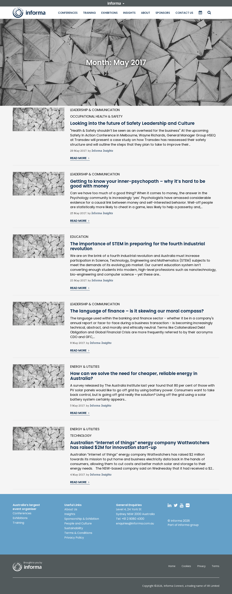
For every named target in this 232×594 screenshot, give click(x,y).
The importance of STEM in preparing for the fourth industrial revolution (137, 246)
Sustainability (73, 528)
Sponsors (163, 13)
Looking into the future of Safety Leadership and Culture (132, 123)
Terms (215, 566)
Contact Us (184, 13)
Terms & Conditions (78, 533)
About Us (70, 509)
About (145, 13)
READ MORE (79, 158)
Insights (129, 13)
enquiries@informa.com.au (135, 523)
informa (116, 3)
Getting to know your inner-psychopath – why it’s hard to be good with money (137, 183)
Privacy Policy (74, 537)
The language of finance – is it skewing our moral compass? (137, 311)
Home (171, 566)
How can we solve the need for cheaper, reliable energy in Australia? (133, 375)
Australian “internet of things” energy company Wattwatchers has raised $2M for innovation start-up (139, 445)
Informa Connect (174, 585)
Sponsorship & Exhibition (81, 519)
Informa (33, 12)
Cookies (186, 566)
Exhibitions (109, 13)
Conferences (68, 13)
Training (89, 13)
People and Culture (78, 523)
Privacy (201, 566)
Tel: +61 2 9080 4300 (130, 519)
